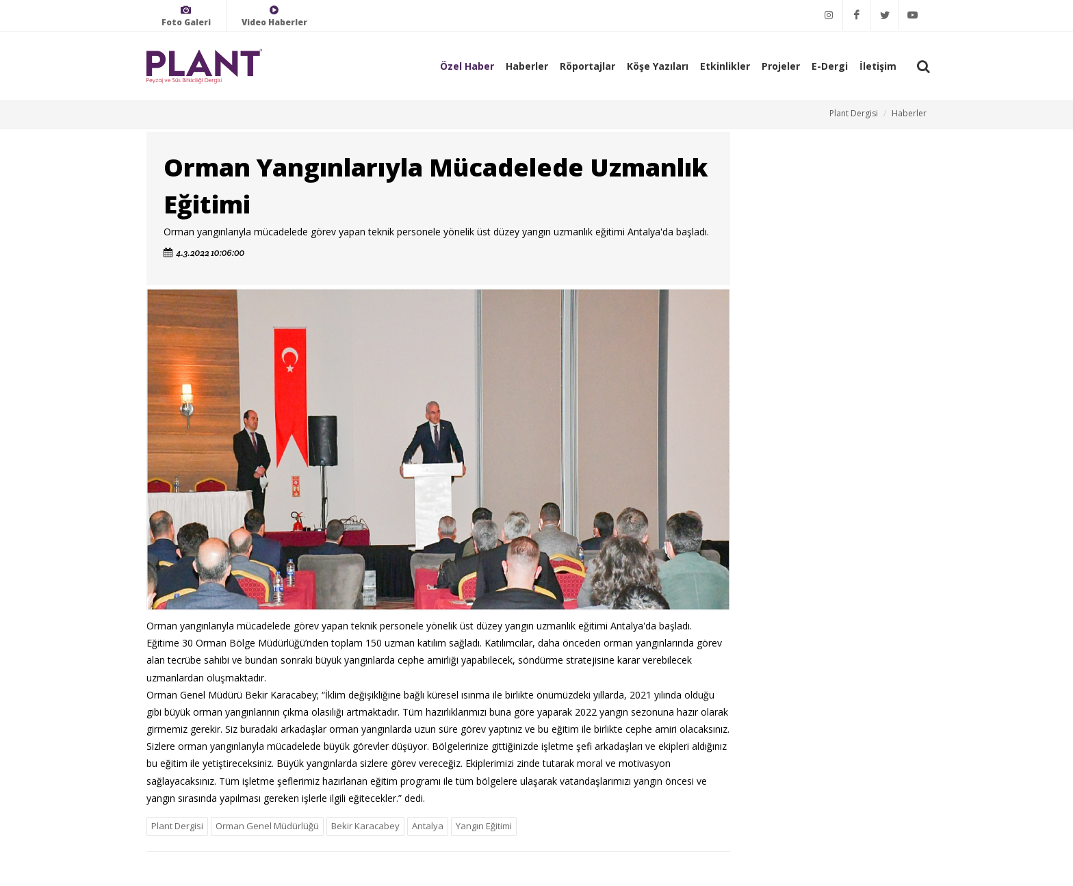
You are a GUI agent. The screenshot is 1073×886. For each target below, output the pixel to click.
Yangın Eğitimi (484, 826)
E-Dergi (830, 66)
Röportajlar (587, 66)
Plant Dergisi (853, 113)
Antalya (427, 826)
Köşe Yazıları (657, 66)
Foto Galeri (186, 16)
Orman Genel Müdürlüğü (267, 826)
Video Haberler (274, 16)
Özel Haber (467, 66)
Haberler (527, 66)
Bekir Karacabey (365, 826)
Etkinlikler (725, 66)
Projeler (781, 66)
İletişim (877, 66)
